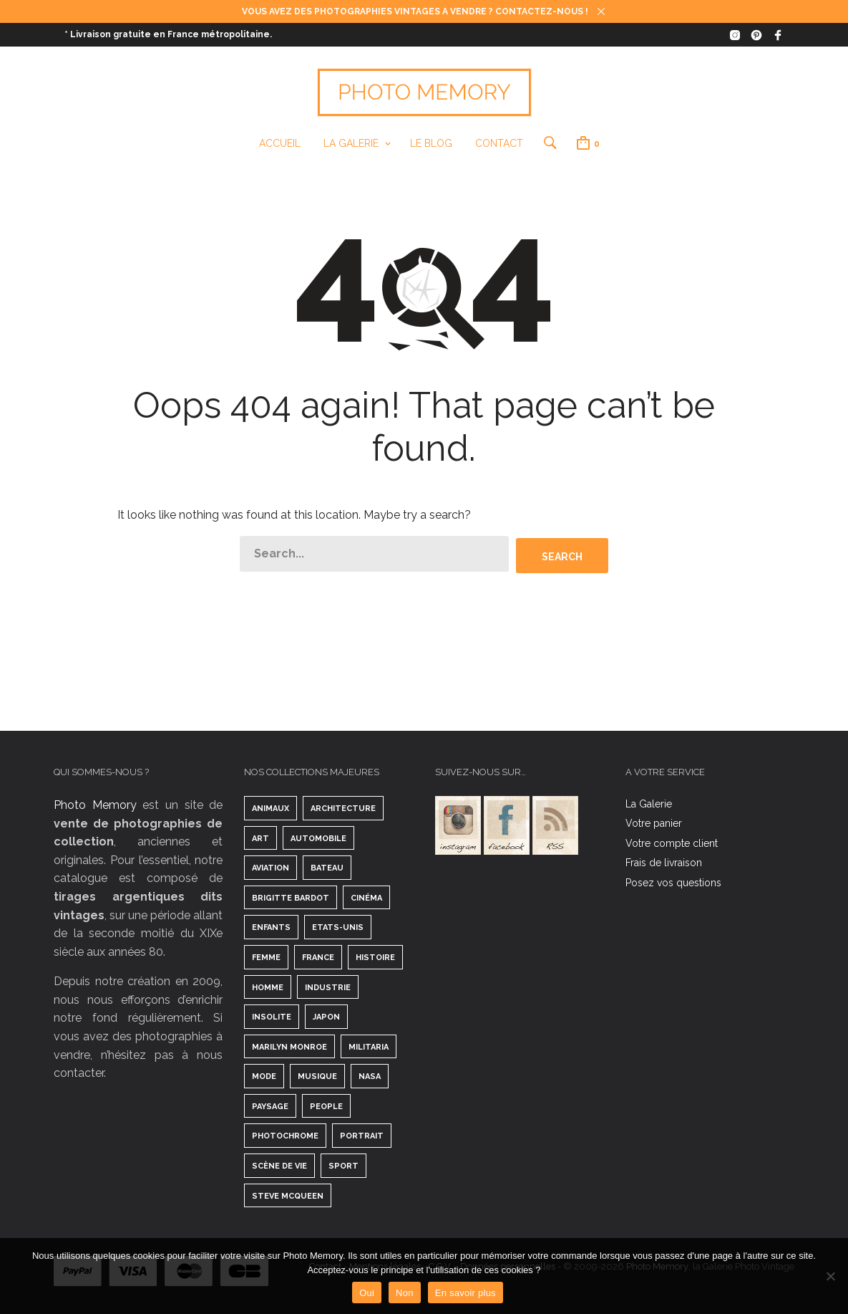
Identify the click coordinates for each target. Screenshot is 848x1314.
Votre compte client (671, 842)
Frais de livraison (663, 862)
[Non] (830, 1276)
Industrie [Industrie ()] (328, 987)
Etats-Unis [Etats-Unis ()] (338, 926)
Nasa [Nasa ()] (370, 1075)
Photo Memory (95, 804)
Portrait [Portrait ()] (362, 1136)
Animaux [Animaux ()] (270, 807)
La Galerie (350, 144)
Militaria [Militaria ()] (369, 1046)
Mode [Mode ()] (264, 1075)
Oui (366, 1292)
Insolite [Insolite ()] (271, 1016)
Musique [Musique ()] (317, 1075)
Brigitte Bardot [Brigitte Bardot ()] (290, 897)
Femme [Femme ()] (266, 956)
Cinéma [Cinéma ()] (366, 897)
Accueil (279, 144)
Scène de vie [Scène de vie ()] (279, 1165)
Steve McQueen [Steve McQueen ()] (287, 1195)
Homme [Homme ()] (267, 987)
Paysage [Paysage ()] (270, 1106)
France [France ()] (318, 956)
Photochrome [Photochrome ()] (285, 1136)
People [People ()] (326, 1106)
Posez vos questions (673, 882)
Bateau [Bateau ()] (327, 867)
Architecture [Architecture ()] (343, 807)
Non (405, 1292)
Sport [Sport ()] (343, 1165)
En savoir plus (465, 1292)
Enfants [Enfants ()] (271, 926)
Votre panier (653, 822)
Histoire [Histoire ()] (375, 956)
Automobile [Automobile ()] (318, 838)
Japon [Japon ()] (326, 1016)
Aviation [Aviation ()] (270, 867)
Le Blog (430, 144)
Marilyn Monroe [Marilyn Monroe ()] (289, 1046)
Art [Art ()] (260, 838)
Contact (498, 144)
